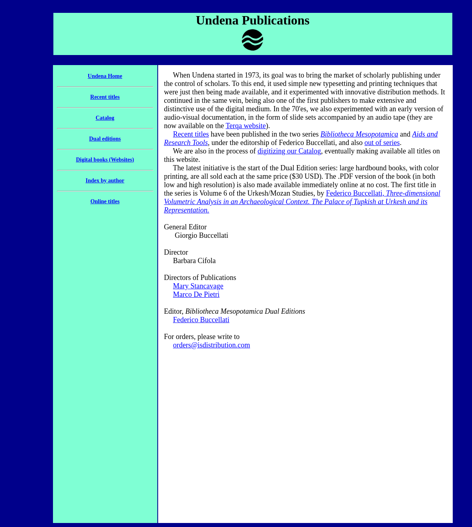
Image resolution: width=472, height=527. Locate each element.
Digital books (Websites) (105, 160)
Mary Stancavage (198, 286)
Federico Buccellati (201, 320)
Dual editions (105, 139)
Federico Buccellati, (302, 201)
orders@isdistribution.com (211, 345)
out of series (382, 143)
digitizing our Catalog (289, 151)
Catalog (105, 118)
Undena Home (105, 76)
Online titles (105, 201)
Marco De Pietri (196, 294)
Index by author (104, 181)
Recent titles (105, 97)
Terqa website (246, 126)
